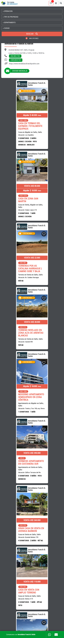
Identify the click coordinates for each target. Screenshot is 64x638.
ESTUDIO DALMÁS (33, 571)
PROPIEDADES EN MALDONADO (45, 591)
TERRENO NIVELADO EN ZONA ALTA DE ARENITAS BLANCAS (47, 198)
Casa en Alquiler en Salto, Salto (15, 132)
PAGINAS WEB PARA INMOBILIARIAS (32, 627)
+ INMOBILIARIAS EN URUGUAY (37, 575)
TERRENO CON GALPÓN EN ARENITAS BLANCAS (46, 464)
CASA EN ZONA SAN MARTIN (45, 129)
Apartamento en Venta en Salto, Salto (47, 266)
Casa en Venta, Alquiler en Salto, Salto (47, 135)
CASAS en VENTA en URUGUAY (12, 545)
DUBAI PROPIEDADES (9, 566)
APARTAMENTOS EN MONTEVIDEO (36, 587)
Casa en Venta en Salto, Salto (14, 334)
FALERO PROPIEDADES (17, 575)
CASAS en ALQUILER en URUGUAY (35, 545)
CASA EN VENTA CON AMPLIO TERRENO (45, 329)
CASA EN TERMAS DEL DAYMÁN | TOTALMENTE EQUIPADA (15, 126)
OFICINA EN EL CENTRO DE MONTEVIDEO (14, 468)
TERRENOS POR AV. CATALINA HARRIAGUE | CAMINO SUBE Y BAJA (14, 198)
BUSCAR (32, 34)
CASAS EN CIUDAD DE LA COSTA (22, 591)
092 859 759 (15, 56)
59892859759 (16, 60)
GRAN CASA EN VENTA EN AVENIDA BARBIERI (16, 329)
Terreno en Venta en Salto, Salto (15, 204)
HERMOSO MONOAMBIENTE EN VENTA (45, 396)
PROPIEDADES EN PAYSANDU (51, 596)
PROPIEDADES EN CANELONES (12, 596)
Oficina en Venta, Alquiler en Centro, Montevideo (13, 474)
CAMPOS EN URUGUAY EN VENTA (12, 587)
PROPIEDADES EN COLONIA (11, 600)
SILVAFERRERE (24, 566)
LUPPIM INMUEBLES (18, 571)
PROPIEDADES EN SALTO (32, 596)
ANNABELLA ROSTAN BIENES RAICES (42, 566)
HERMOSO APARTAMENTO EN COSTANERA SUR (48, 260)
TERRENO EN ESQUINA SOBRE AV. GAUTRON (14, 394)
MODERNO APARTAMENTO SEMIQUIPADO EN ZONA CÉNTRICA (16, 262)
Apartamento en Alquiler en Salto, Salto (15, 269)
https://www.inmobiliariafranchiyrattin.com (24, 64)
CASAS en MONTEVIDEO (41, 550)
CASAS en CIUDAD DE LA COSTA (20, 550)
